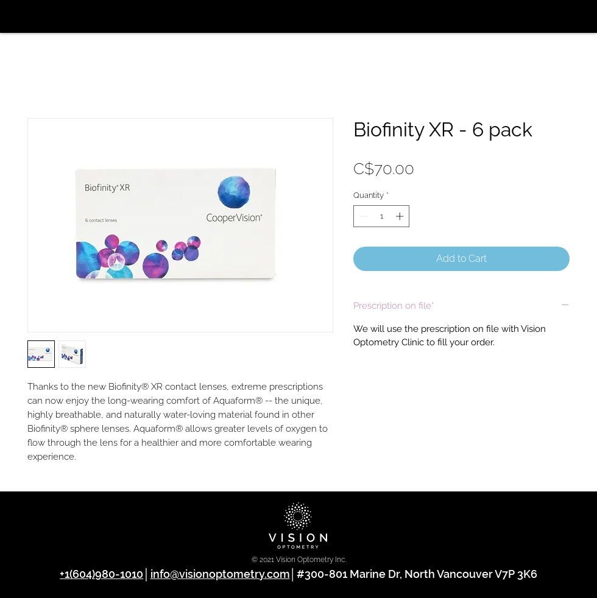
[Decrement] (362, 216)
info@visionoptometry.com (220, 574)
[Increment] (401, 216)
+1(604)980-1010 (101, 574)
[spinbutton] (382, 216)
